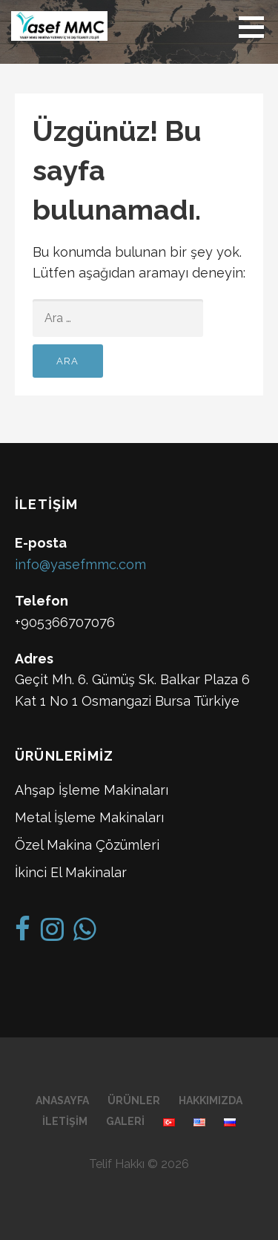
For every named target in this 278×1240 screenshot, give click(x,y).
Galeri (125, 1121)
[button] (256, 26)
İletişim (64, 1121)
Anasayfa (62, 1100)
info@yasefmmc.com (80, 564)
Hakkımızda (210, 1100)
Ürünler (133, 1100)
